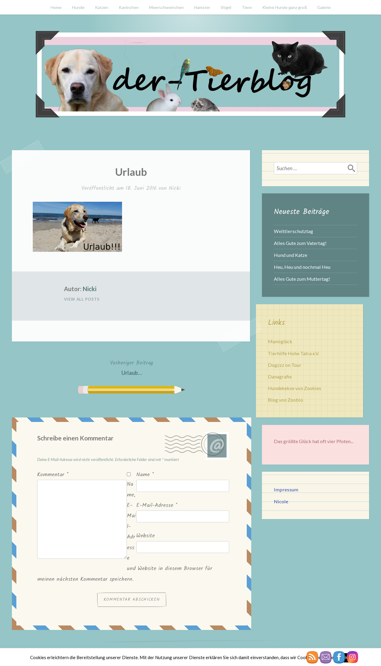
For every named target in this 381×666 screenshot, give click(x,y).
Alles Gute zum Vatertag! (300, 243)
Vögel (226, 7)
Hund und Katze (290, 255)
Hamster (202, 7)
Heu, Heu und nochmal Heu (302, 267)
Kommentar (52, 475)
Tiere (247, 7)
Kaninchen (129, 7)
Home (56, 7)
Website (145, 536)
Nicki (175, 188)
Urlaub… (131, 367)
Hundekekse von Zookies (294, 388)
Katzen (101, 7)
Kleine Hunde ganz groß (284, 7)
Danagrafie (280, 376)
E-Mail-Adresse (156, 505)
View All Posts (82, 299)
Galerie (324, 7)
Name (145, 475)
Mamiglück (280, 341)
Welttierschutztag (293, 231)
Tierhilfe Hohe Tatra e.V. (293, 353)
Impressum (286, 489)
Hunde (78, 7)
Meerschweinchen (166, 7)
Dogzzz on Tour (284, 365)
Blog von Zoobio (285, 400)
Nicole (281, 501)
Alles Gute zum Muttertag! (302, 279)
